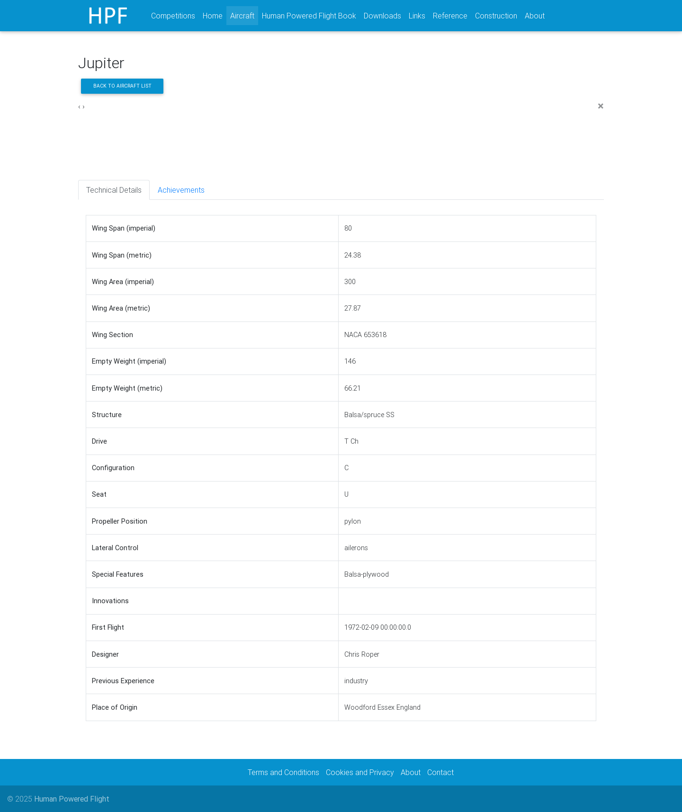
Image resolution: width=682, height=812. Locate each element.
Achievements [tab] (181, 190)
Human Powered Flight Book (309, 15)
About (535, 15)
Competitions (173, 15)
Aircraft (244, 14)
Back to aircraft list (122, 86)
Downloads (382, 15)
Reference (450, 15)
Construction (496, 15)
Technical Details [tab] (114, 190)
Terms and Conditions (283, 772)
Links (417, 15)
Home (213, 15)
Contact (440, 772)
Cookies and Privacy (360, 772)
